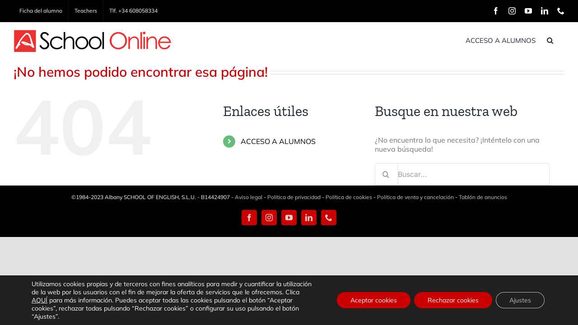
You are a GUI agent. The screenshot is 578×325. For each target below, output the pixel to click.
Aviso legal (248, 197)
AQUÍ (39, 300)
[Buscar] (386, 174)
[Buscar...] (462, 174)
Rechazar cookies (453, 300)
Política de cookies (349, 197)
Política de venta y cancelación (415, 197)
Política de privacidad (294, 197)
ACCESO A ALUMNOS (278, 141)
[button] (561, 40)
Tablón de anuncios (483, 197)
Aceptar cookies (373, 300)
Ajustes (520, 300)
